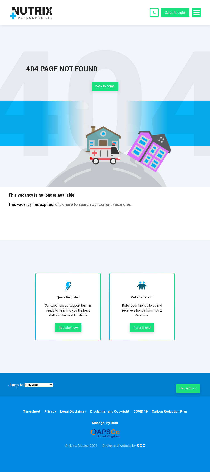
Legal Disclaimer (73, 411)
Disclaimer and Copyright (109, 411)
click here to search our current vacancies (93, 204)
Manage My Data (105, 423)
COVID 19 (140, 411)
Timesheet (31, 411)
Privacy (50, 411)
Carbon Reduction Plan (169, 411)
